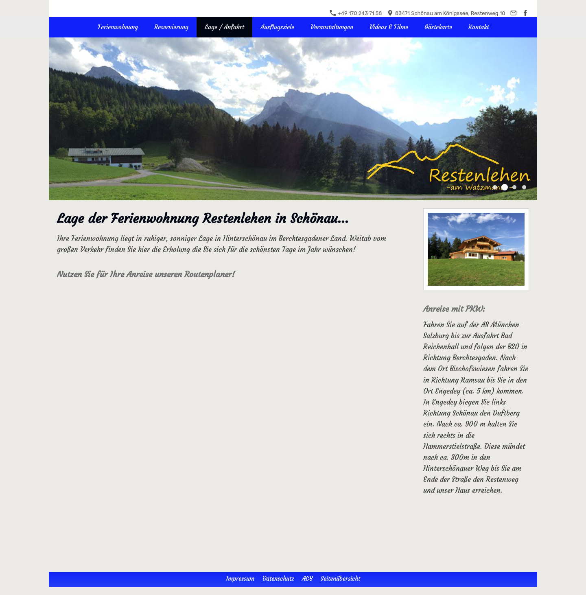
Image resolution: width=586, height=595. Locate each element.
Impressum (240, 578)
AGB (307, 578)
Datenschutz (278, 578)
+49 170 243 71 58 (356, 13)
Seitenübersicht (340, 578)
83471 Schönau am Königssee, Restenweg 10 (446, 13)
